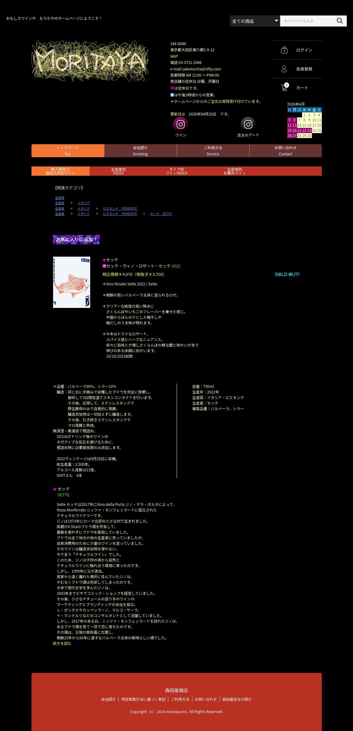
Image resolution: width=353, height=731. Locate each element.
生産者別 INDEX (118, 170)
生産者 (60, 197)
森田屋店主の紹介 (237, 698)
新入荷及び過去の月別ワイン (60, 170)
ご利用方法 (213, 150)
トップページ (68, 150)
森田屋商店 (176, 690)
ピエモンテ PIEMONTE (120, 208)
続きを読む (62, 643)
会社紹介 (140, 150)
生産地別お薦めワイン (234, 170)
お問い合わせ (285, 150)
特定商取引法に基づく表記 (143, 698)
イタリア (84, 203)
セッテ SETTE (161, 214)
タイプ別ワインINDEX (176, 170)
